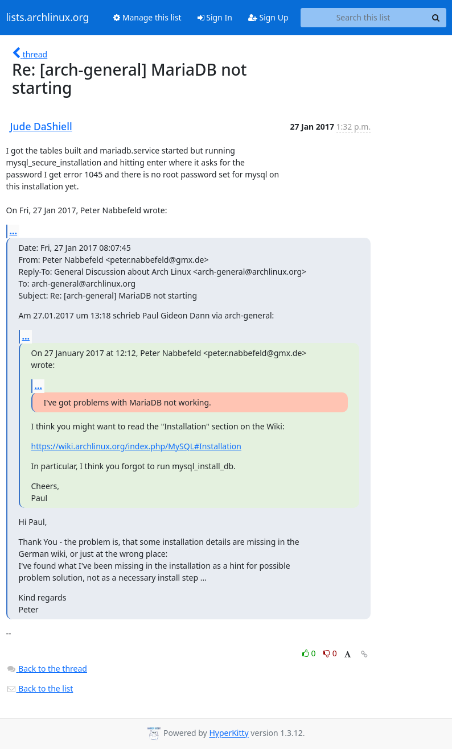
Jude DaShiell (41, 126)
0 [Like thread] (310, 653)
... (14, 231)
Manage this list (147, 17)
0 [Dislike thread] (330, 653)
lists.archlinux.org (47, 17)
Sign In (215, 17)
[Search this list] (363, 17)
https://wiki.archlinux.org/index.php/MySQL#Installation (136, 446)
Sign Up (268, 17)
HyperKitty (228, 733)
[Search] (436, 17)
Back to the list (39, 688)
